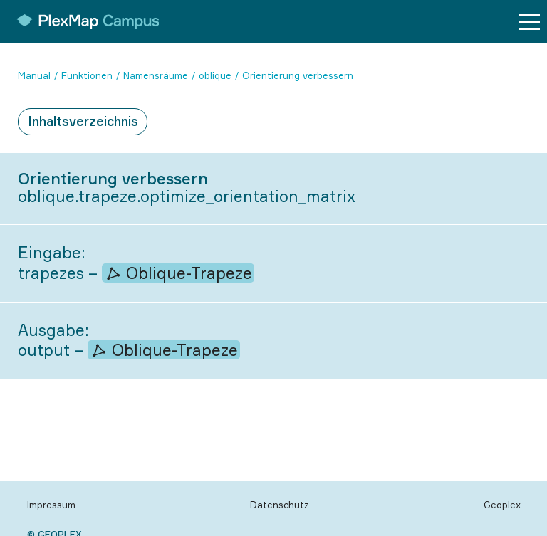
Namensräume (155, 75)
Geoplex (502, 504)
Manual (34, 75)
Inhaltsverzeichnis (83, 121)
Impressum (51, 504)
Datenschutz (279, 504)
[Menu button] (529, 22)
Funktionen (87, 75)
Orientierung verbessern (297, 75)
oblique (215, 75)
